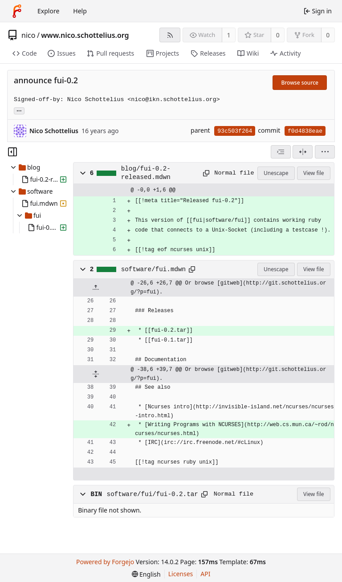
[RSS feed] (169, 35)
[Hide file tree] (12, 151)
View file (313, 173)
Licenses (180, 574)
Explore (48, 11)
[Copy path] (205, 173)
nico (28, 35)
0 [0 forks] (328, 35)
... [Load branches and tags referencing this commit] (19, 110)
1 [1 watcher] (229, 35)
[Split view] (303, 152)
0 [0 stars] (278, 35)
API (205, 574)
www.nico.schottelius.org (85, 35)
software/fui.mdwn (153, 269)
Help (80, 11)
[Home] (16, 11)
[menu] (325, 152)
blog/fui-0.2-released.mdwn (146, 172)
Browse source (299, 82)
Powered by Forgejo (105, 562)
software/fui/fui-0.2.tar (152, 494)
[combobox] (281, 152)
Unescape (276, 173)
